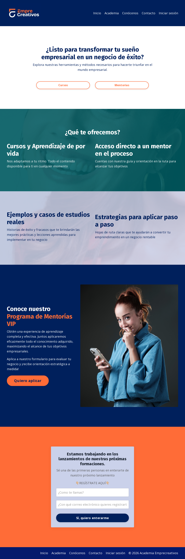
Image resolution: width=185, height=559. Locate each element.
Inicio (97, 13)
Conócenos (130, 13)
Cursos (63, 85)
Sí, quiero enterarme (92, 518)
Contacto (148, 13)
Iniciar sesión (168, 13)
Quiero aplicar (28, 380)
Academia (112, 13)
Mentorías (122, 85)
